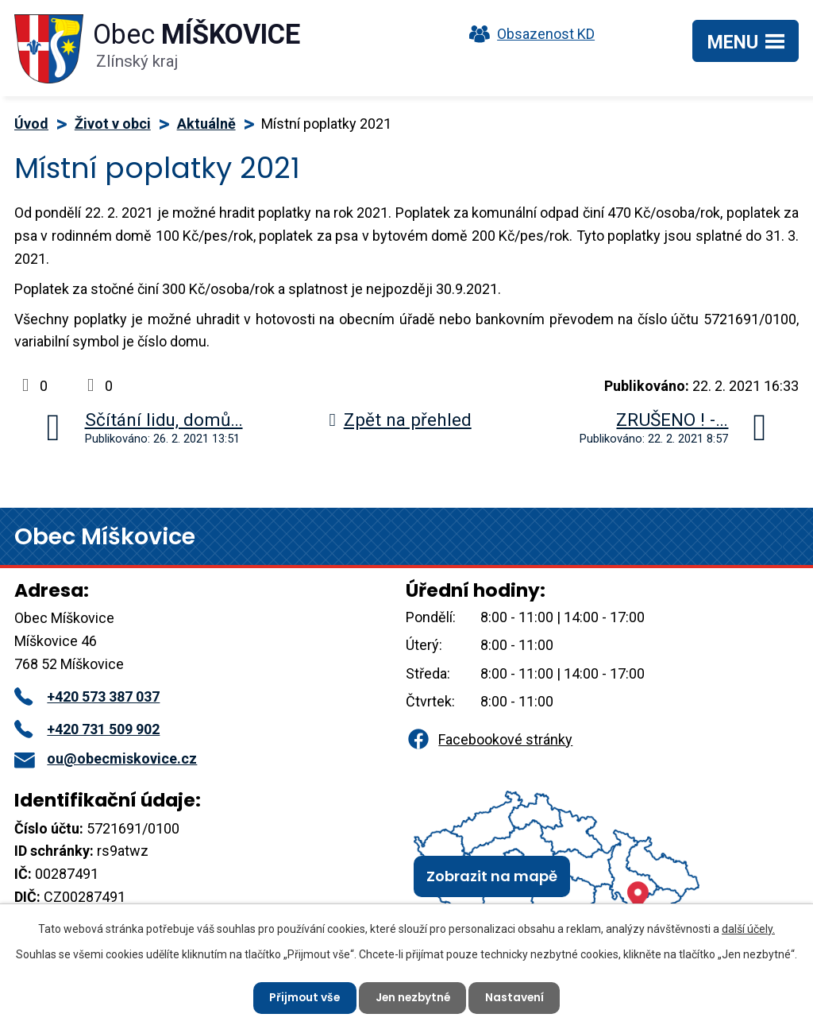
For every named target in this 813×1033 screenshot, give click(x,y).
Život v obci (113, 123)
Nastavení (517, 997)
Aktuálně (206, 123)
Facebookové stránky (489, 739)
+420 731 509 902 (87, 729)
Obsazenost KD (528, 33)
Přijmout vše (302, 997)
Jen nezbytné (413, 997)
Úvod (31, 123)
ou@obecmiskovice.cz (105, 758)
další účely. (748, 928)
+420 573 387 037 (87, 696)
